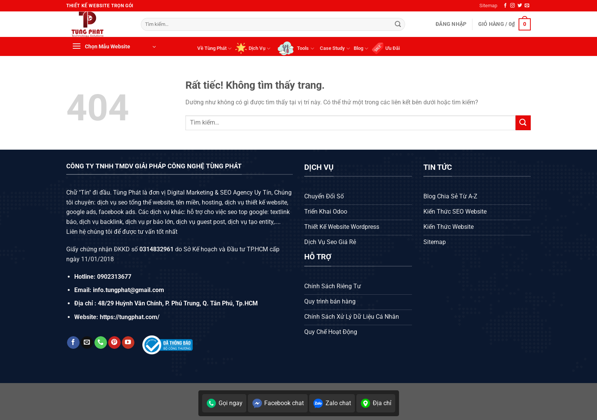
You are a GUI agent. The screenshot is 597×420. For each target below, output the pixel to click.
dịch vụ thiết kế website (256, 202)
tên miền (186, 202)
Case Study (335, 48)
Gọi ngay (224, 403)
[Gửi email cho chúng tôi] (527, 5)
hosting (212, 202)
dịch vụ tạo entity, (251, 221)
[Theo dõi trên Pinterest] (114, 342)
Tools (295, 48)
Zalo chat (332, 403)
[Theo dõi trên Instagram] (512, 5)
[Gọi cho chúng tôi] (100, 342)
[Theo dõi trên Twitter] (519, 5)
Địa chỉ (375, 403)
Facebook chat (278, 403)
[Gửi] (397, 24)
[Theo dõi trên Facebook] (505, 5)
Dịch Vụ (252, 48)
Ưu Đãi (386, 48)
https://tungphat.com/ (130, 317)
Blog (361, 48)
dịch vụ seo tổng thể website (135, 202)
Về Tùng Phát (214, 48)
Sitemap (488, 5)
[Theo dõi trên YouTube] (128, 342)
